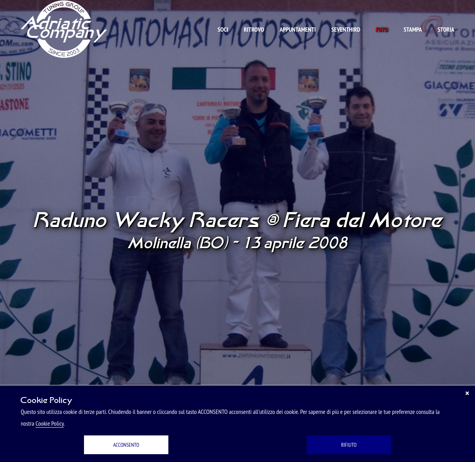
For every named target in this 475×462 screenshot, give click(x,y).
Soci (223, 29)
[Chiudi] (467, 393)
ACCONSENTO (126, 444)
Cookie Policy (50, 423)
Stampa (413, 29)
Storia (446, 29)
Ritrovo (254, 29)
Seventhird (345, 29)
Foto (382, 29)
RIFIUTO (349, 444)
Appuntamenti (298, 29)
